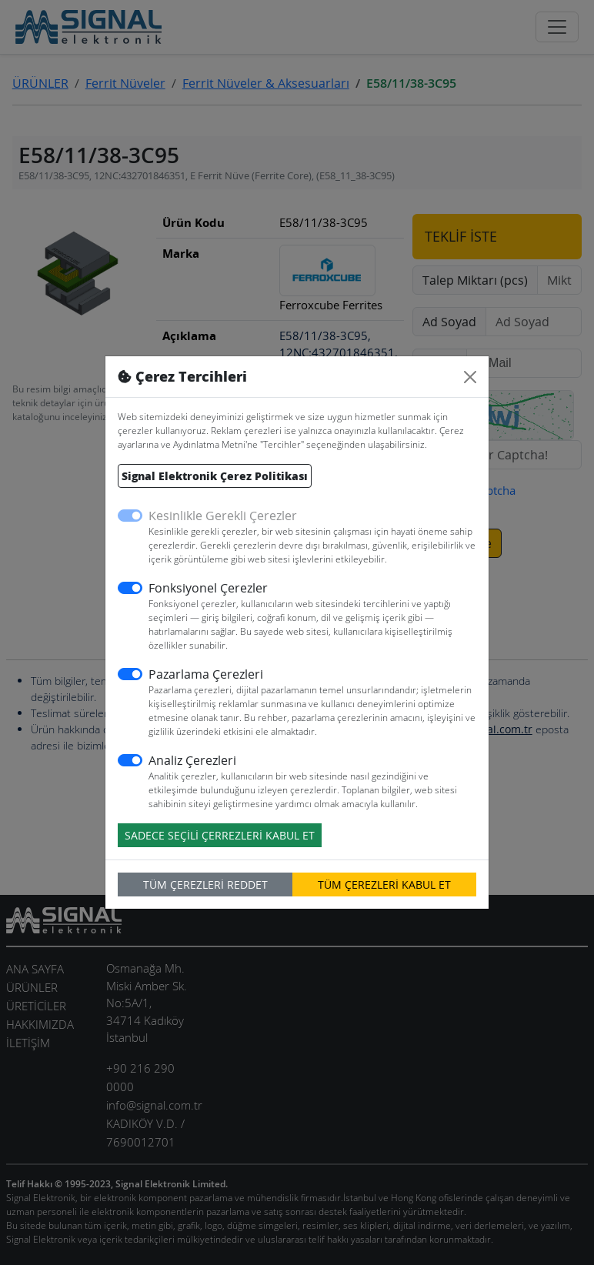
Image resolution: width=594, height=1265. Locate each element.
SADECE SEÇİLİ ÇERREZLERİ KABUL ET (220, 835)
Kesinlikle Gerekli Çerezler (222, 515)
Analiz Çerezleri (192, 760)
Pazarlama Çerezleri (205, 674)
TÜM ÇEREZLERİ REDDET (205, 884)
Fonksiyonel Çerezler (208, 587)
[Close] (470, 377)
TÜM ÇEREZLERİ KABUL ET (384, 884)
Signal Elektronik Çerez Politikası (215, 476)
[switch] (130, 588)
